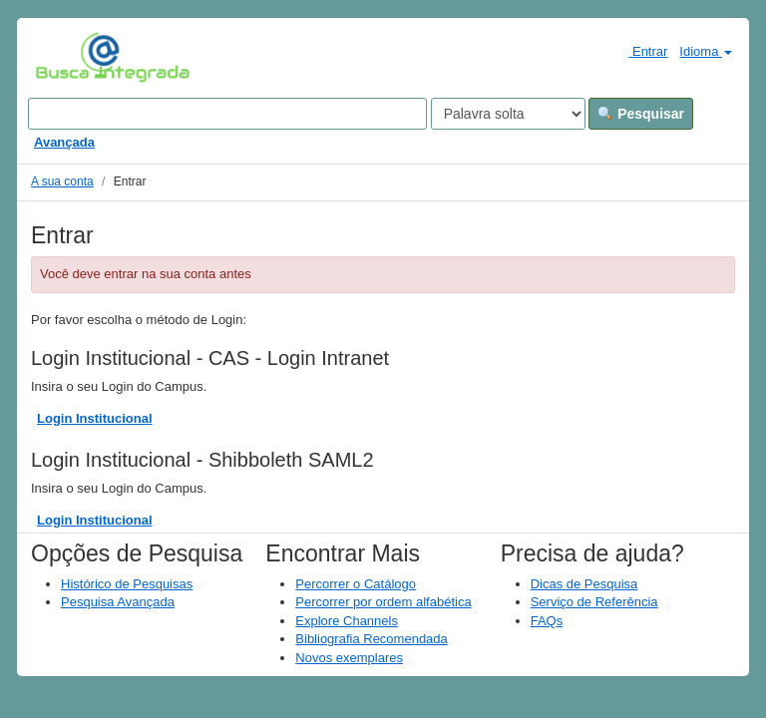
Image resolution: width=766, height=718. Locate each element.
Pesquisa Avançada (118, 601)
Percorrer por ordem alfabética (383, 601)
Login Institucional (95, 418)
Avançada (64, 142)
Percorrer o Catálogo (355, 583)
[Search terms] (227, 114)
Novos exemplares (349, 657)
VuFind (66, 57)
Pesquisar (640, 114)
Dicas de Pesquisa (584, 583)
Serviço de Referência (594, 601)
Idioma (705, 51)
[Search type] (508, 114)
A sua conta (62, 181)
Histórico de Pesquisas (126, 583)
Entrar (639, 51)
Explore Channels (346, 620)
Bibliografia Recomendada (371, 638)
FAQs (547, 620)
